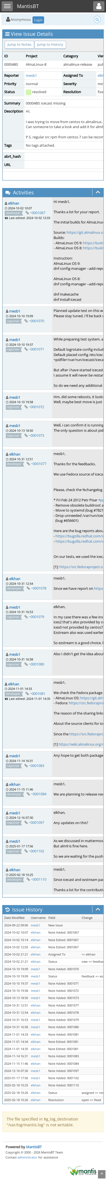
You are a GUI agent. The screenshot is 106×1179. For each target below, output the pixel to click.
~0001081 (37, 693)
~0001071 (36, 349)
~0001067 (37, 212)
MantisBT (34, 1146)
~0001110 (38, 879)
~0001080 (36, 664)
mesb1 (31, 75)
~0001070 (36, 320)
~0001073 (36, 435)
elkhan (13, 203)
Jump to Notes (19, 44)
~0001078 (38, 588)
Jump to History (50, 44)
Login (38, 19)
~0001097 (36, 822)
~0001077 (38, 463)
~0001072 (36, 406)
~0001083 (36, 765)
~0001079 (36, 616)
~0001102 (36, 850)
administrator (27, 1157)
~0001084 (38, 793)
